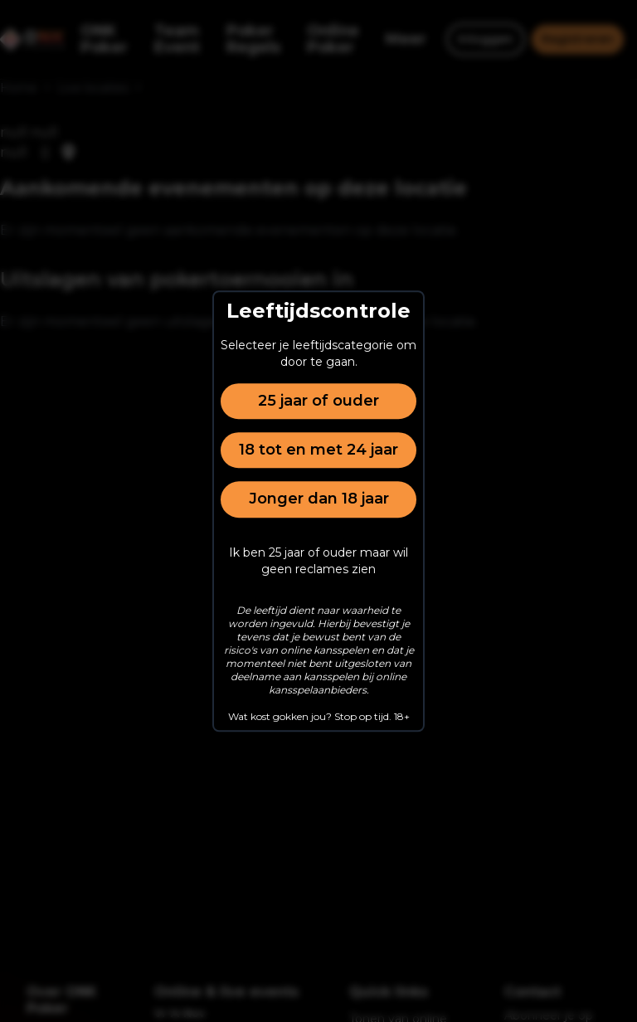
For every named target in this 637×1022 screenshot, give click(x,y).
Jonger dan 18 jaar (319, 499)
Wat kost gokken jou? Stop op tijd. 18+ (319, 716)
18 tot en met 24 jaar (318, 449)
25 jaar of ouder (318, 401)
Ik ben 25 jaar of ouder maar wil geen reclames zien (318, 561)
